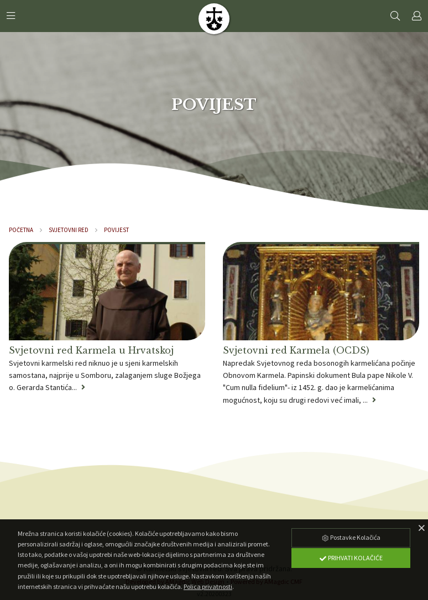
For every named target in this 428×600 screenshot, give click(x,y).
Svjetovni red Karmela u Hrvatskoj (91, 350)
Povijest (116, 230)
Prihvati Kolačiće (351, 558)
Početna (21, 230)
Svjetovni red (68, 230)
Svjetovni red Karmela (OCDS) (296, 350)
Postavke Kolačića (350, 537)
